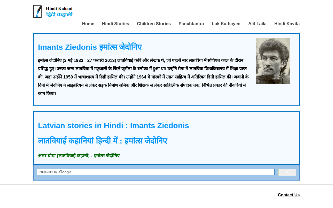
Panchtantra (191, 23)
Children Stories (154, 23)
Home (88, 23)
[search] (155, 172)
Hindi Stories (115, 23)
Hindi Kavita (287, 23)
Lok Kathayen (226, 23)
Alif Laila (257, 23)
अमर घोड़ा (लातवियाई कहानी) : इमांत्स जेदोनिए (79, 155)
